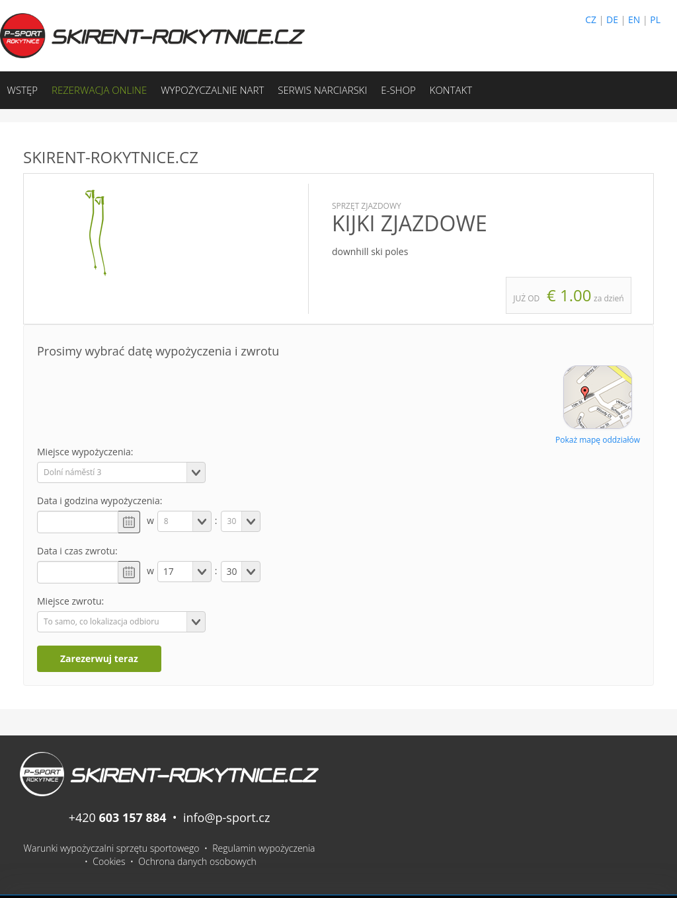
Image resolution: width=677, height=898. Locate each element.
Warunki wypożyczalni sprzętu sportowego (112, 848)
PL (655, 19)
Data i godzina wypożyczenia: (99, 500)
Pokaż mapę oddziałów (597, 439)
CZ (590, 19)
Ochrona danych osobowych (197, 861)
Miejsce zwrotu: (70, 601)
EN (634, 19)
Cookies (109, 861)
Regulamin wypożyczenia (263, 848)
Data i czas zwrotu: (77, 550)
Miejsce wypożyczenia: (85, 451)
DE (612, 19)
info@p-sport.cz (226, 817)
